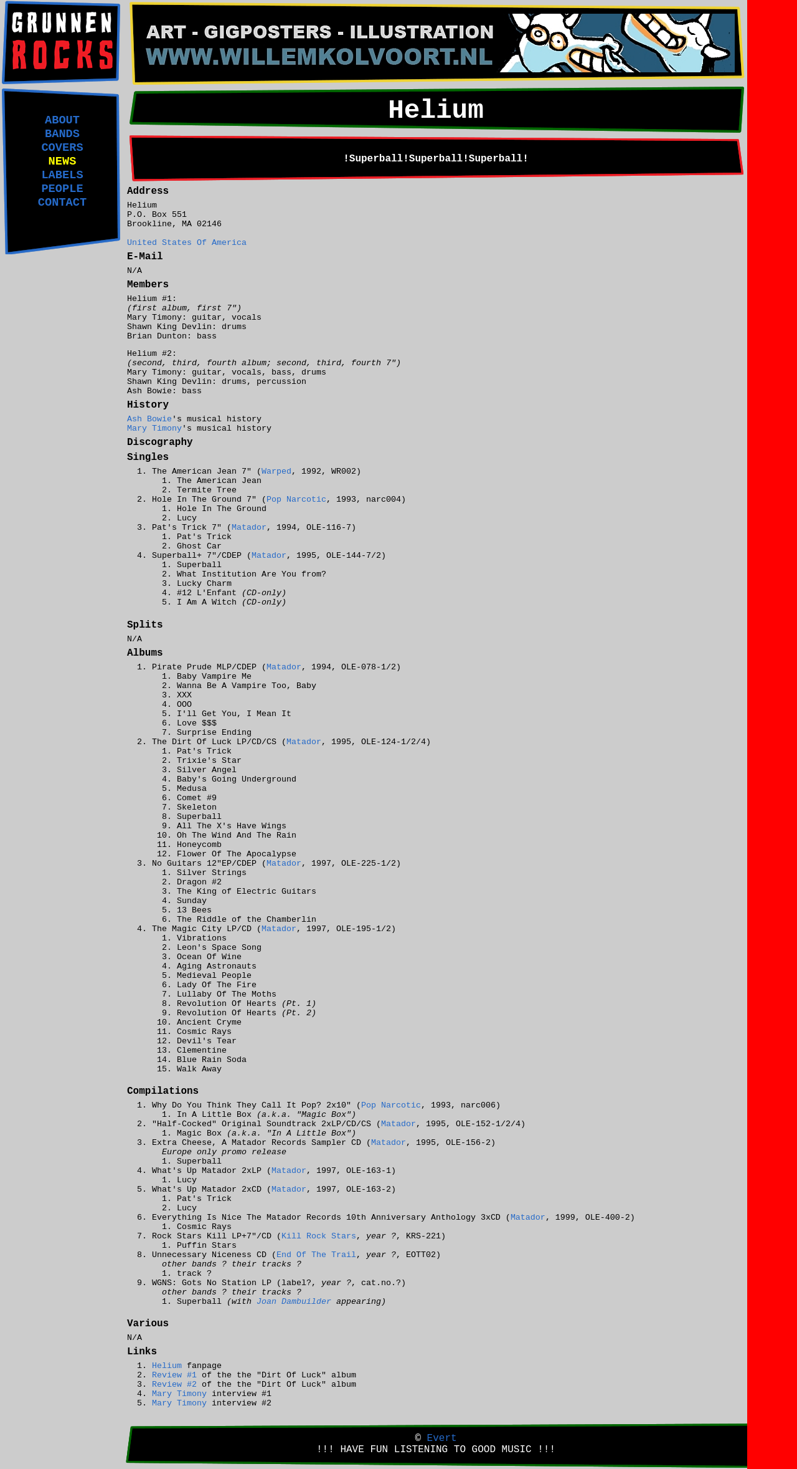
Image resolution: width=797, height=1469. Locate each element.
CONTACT (62, 202)
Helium (167, 1366)
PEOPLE (62, 189)
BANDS (62, 134)
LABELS (62, 175)
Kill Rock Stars (318, 1236)
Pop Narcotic (296, 499)
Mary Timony (154, 428)
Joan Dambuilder (294, 1301)
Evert (442, 1438)
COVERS (62, 148)
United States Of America (187, 242)
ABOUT (62, 120)
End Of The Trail (316, 1255)
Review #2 (174, 1384)
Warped (276, 471)
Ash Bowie (149, 419)
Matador (249, 527)
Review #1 (174, 1375)
